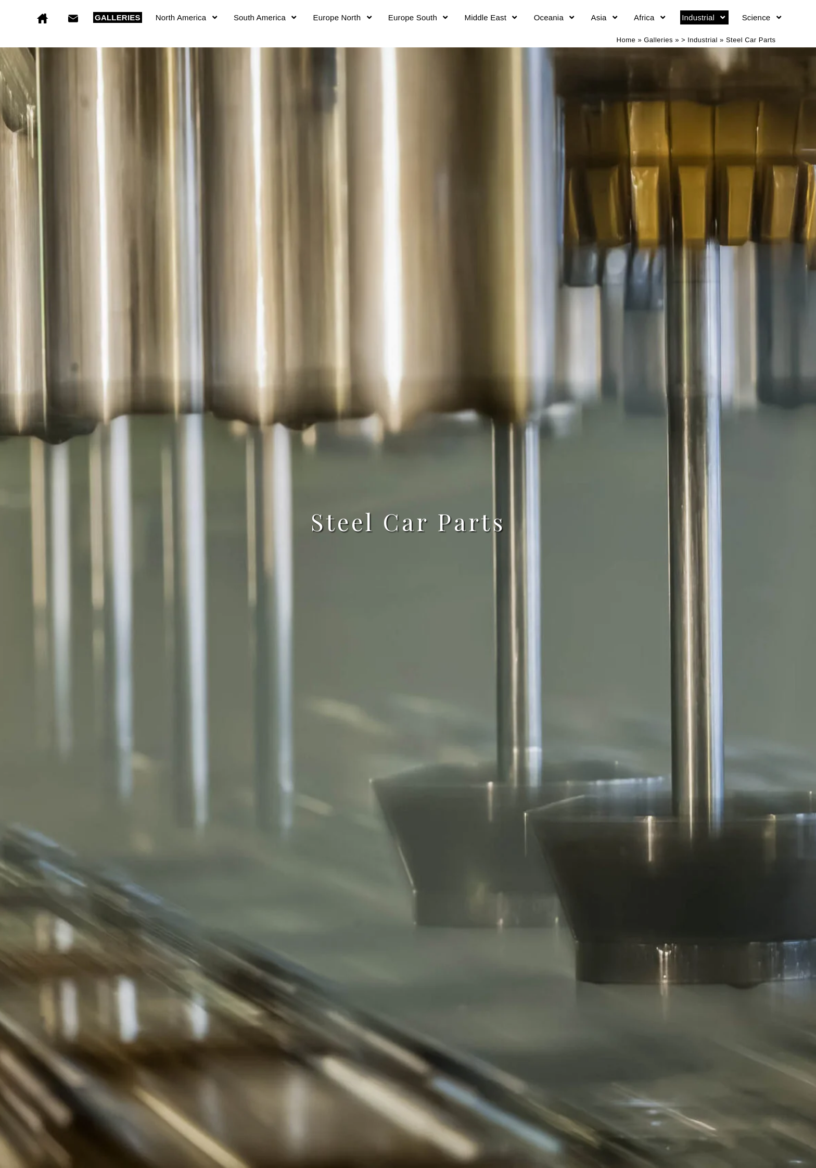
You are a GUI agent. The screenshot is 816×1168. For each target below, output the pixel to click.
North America (187, 17)
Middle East (492, 17)
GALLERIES (118, 17)
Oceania (555, 17)
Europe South (419, 17)
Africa (650, 17)
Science (762, 17)
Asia (605, 17)
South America (266, 17)
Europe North (343, 17)
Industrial (704, 17)
